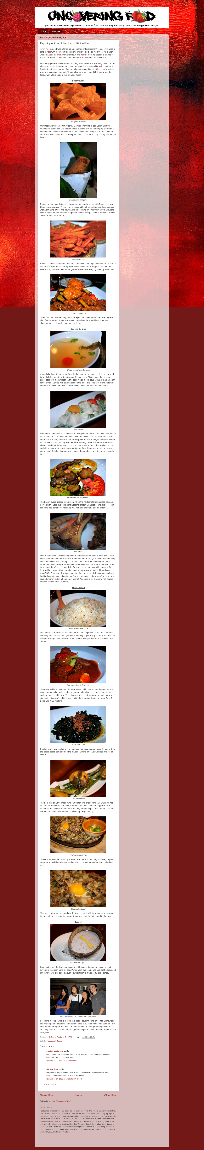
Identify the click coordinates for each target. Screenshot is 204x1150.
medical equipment (54, 1051)
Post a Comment (51, 1084)
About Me (55, 31)
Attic (49, 52)
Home (43, 31)
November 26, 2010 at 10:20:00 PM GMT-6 (64, 1079)
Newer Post (47, 1095)
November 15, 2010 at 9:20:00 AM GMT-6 (63, 1061)
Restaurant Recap (54, 1041)
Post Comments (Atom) (61, 1101)
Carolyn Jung (52, 1069)
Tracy (59, 55)
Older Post (110, 1095)
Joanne (84, 55)
